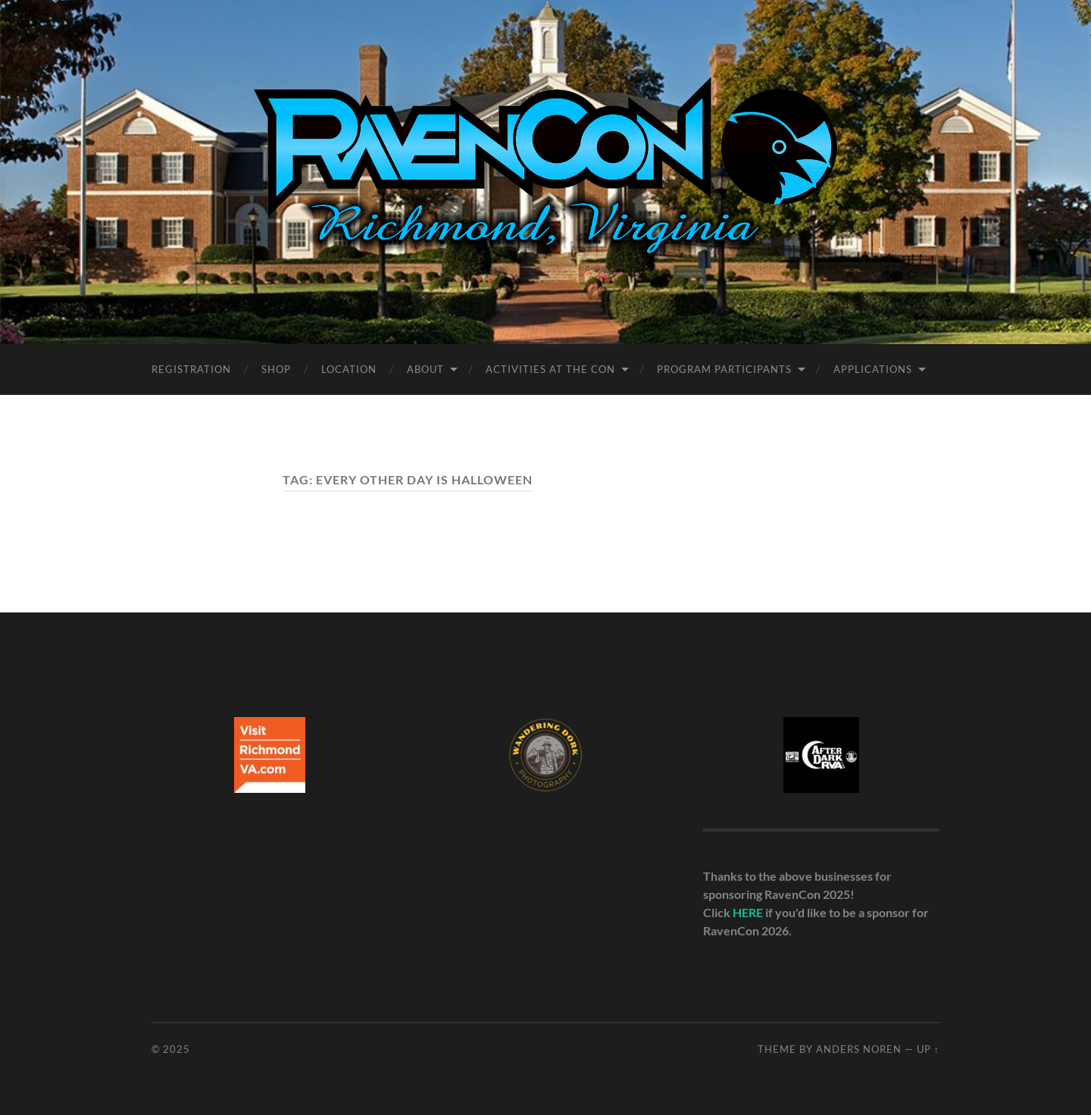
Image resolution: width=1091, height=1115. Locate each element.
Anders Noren (859, 1049)
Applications (872, 369)
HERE (748, 912)
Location (349, 369)
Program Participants (724, 369)
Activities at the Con (550, 369)
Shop (276, 369)
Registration (191, 369)
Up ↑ (928, 1049)
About (425, 369)
